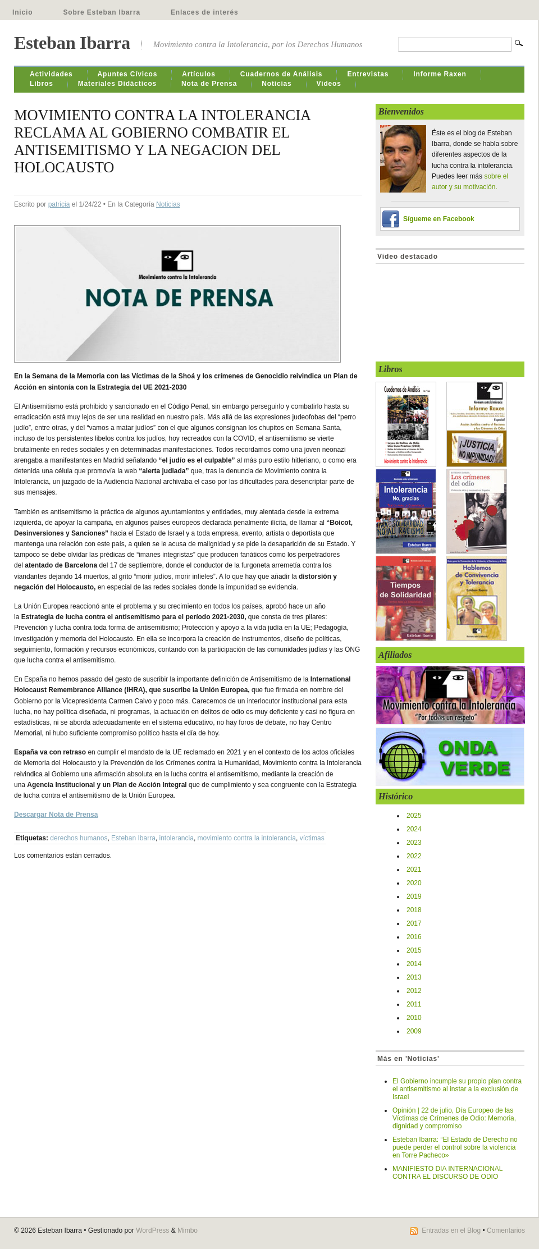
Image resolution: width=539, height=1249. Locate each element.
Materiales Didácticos (117, 84)
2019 (414, 896)
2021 (414, 869)
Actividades (51, 74)
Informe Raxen (439, 74)
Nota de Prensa (209, 84)
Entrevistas (368, 74)
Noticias (276, 84)
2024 (414, 829)
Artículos (199, 74)
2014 (414, 964)
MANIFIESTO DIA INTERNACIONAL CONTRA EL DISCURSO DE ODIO (447, 1173)
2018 (414, 910)
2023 (414, 843)
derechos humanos (78, 838)
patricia (59, 204)
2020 (414, 883)
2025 (414, 816)
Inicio (22, 12)
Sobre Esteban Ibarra (101, 12)
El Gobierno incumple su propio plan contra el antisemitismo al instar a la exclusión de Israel (457, 1089)
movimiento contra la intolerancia (247, 838)
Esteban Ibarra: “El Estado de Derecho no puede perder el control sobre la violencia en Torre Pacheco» (455, 1147)
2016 (414, 937)
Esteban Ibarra (72, 43)
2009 (414, 1031)
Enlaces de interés (205, 12)
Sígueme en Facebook (438, 219)
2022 (414, 856)
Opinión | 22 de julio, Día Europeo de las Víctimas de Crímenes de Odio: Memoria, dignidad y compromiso (454, 1118)
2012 (414, 991)
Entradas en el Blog (451, 1230)
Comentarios (506, 1230)
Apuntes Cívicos (128, 74)
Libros (41, 84)
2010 (414, 1018)
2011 (414, 1004)
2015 (414, 950)
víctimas (312, 838)
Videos (329, 84)
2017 (414, 923)
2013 (414, 977)
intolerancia (176, 838)
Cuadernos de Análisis (281, 74)
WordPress (152, 1230)
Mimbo (187, 1230)
